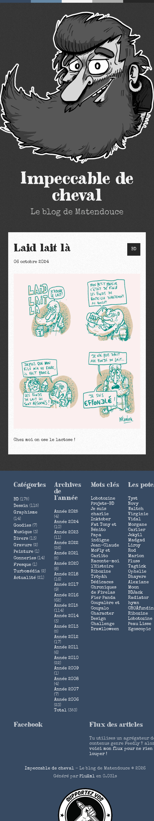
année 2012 (66, 637)
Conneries (25, 558)
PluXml (87, 776)
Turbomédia (27, 571)
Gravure (23, 545)
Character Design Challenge (102, 619)
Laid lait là (42, 248)
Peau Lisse (139, 624)
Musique (23, 532)
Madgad (136, 540)
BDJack (135, 593)
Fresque (22, 565)
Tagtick (137, 567)
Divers (21, 539)
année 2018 (66, 574)
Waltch (136, 509)
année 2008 (66, 679)
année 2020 (66, 564)
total (61, 710)
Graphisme (25, 513)
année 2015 (66, 606)
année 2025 (66, 512)
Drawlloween (105, 629)
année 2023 (66, 532)
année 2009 (66, 668)
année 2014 (66, 616)
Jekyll (135, 535)
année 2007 (66, 689)
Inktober (101, 519)
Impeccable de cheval (77, 187)
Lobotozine (103, 499)
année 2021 (66, 553)
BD (133, 249)
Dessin (21, 506)
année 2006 (66, 700)
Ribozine (101, 572)
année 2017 (66, 585)
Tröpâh (99, 577)
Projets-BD (102, 504)
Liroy (134, 546)
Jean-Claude (105, 546)
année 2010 (66, 658)
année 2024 (66, 522)
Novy (133, 504)
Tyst (133, 499)
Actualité (25, 578)
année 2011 (66, 647)
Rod (132, 551)
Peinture (23, 552)
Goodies (22, 526)
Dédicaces (102, 582)
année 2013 (66, 627)
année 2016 (66, 595)
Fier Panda (103, 598)
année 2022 (66, 543)
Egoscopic (139, 629)
